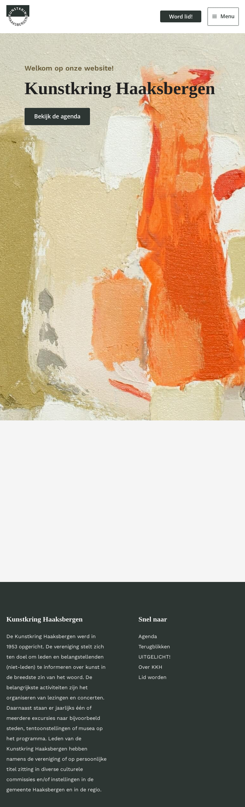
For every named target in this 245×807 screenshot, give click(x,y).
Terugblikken (154, 649)
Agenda (147, 639)
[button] (177, 18)
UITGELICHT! (154, 659)
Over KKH (150, 670)
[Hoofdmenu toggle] (223, 17)
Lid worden (152, 680)
